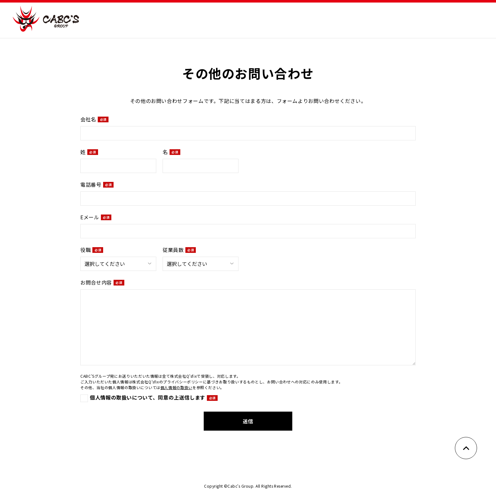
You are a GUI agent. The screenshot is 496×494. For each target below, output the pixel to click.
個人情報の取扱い (176, 387)
